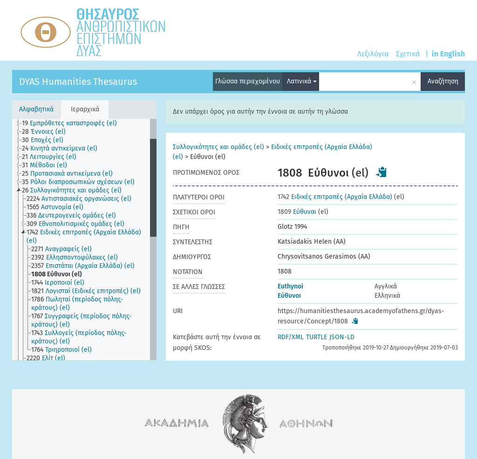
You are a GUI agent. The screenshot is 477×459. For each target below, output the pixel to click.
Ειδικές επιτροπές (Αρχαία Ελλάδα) (335, 197)
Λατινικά (302, 81)
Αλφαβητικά (36, 109)
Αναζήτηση (443, 81)
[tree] (84, 239)
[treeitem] (73, 123)
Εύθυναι (297, 212)
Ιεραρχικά (85, 109)
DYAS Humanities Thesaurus (78, 81)
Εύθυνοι (289, 296)
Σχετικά (408, 53)
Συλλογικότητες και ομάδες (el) (218, 147)
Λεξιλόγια (372, 53)
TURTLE (316, 337)
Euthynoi (290, 286)
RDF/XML (291, 337)
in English (448, 53)
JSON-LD (341, 337)
